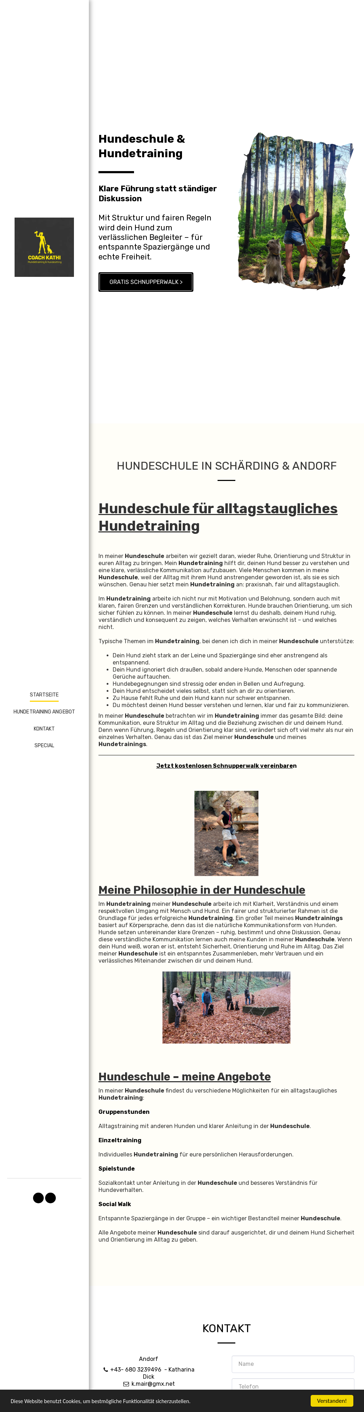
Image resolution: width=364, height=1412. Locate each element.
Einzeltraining (119, 1173)
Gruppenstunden (124, 1145)
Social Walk (114, 1237)
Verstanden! (332, 1401)
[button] (38, 1198)
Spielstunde (116, 1201)
